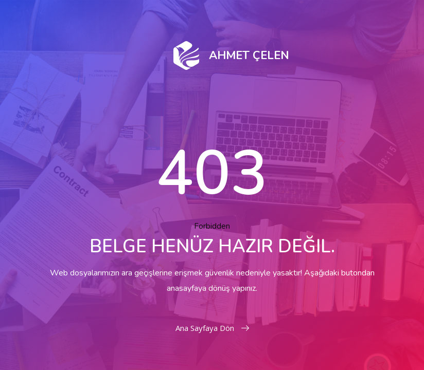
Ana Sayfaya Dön (212, 328)
